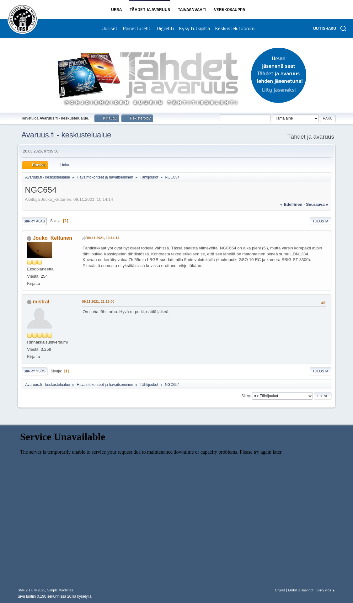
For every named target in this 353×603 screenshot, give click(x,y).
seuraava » (317, 204)
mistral (41, 301)
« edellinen (291, 204)
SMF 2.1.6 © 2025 (31, 590)
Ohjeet (280, 590)
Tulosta (321, 221)
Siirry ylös (34, 371)
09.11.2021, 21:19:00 (98, 301)
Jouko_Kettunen (52, 238)
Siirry (245, 395)
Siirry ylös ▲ (325, 590)
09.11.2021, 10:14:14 (103, 238)
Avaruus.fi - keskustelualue (66, 135)
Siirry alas (34, 221)
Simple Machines (60, 590)
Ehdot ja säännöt (300, 590)
